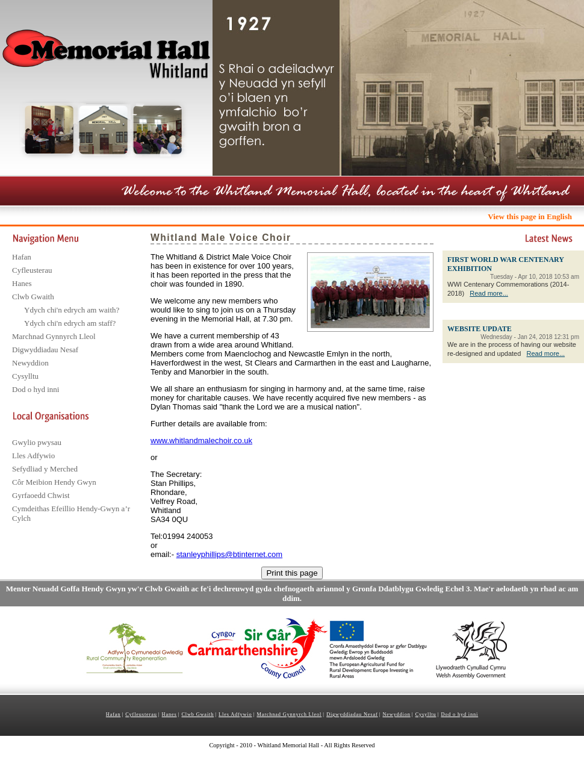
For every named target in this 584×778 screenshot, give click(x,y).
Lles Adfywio (33, 455)
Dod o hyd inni (35, 389)
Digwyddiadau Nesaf (45, 349)
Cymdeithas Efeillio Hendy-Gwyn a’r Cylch (71, 513)
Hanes (22, 283)
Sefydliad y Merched (45, 468)
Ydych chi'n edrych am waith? (71, 309)
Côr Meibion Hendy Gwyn (54, 482)
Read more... (489, 293)
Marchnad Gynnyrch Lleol (54, 336)
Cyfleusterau (32, 270)
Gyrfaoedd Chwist (41, 495)
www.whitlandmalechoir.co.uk (201, 440)
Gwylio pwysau (36, 442)
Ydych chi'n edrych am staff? (70, 323)
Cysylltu (25, 376)
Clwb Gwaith (33, 296)
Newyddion (30, 362)
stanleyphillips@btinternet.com (229, 554)
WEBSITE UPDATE (479, 329)
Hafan (21, 256)
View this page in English (530, 216)
